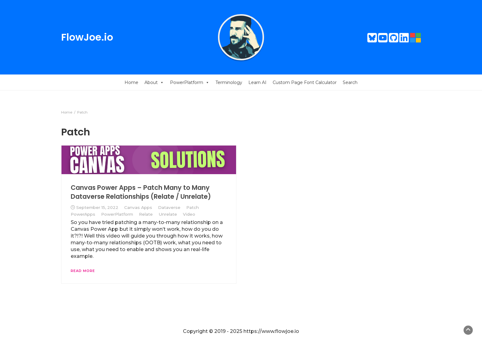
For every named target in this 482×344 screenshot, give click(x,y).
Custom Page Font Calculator (305, 82)
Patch (192, 207)
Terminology (228, 82)
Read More (83, 271)
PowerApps (83, 214)
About (154, 82)
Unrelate (168, 214)
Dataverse (169, 207)
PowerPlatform (189, 82)
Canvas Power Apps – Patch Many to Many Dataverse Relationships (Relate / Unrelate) (141, 192)
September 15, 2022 (97, 207)
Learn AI (257, 82)
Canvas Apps (138, 207)
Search (350, 82)
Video (189, 214)
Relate (146, 214)
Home (131, 82)
